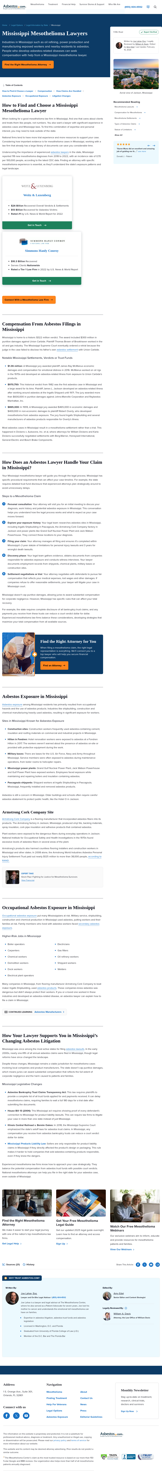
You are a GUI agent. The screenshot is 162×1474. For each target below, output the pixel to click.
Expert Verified (149, 27)
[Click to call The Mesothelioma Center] (133, 5)
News (83, 1400)
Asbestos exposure (12, 700)
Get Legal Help (12, 1239)
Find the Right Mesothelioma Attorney (28, 60)
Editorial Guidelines (91, 1412)
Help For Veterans (56, 1400)
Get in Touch (37, 220)
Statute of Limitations (125, 125)
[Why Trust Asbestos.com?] (22, 1273)
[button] (37, 5)
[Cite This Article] (157, 1260)
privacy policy (60, 1435)
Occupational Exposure (36, 91)
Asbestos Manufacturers (49, 1007)
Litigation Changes (61, 91)
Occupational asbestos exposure (19, 911)
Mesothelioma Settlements (128, 113)
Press (83, 1406)
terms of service (78, 1435)
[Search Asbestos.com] (155, 4)
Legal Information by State (37, 20)
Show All (118, 130)
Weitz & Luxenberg (37, 190)
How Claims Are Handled (68, 86)
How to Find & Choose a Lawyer (17, 86)
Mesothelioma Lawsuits (126, 102)
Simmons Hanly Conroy (41, 246)
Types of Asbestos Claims (128, 119)
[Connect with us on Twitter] (16, 1411)
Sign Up (62, 1239)
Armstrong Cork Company (16, 814)
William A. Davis (141, 39)
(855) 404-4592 (59, 1293)
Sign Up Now (129, 1406)
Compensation (45, 86)
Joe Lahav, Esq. (139, 36)
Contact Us (86, 1393)
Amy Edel (130, 42)
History (28, 1260)
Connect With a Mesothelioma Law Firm (29, 295)
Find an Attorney (55, 661)
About (83, 1387)
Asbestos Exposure (11, 91)
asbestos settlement (67, 345)
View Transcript (27, 876)
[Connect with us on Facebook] (6, 1411)
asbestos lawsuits (75, 1044)
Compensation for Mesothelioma (130, 108)
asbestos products (46, 983)
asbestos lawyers (60, 147)
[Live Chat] (148, 4)
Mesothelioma (54, 1387)
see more (141, 147)
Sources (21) (11, 1260)
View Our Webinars (122, 1245)
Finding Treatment (56, 1393)
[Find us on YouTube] (26, 1411)
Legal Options (17, 20)
